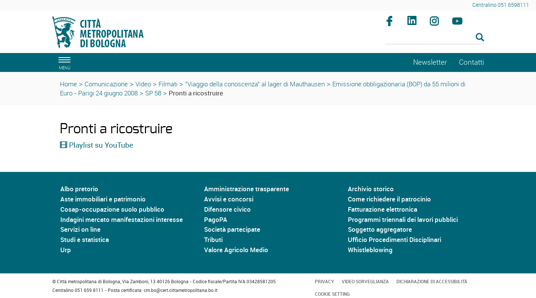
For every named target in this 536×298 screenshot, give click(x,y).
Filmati (168, 84)
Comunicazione (106, 84)
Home (68, 84)
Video (143, 84)
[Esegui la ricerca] (480, 37)
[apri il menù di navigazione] (63, 62)
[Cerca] (434, 37)
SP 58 (153, 93)
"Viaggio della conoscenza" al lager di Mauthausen (255, 84)
